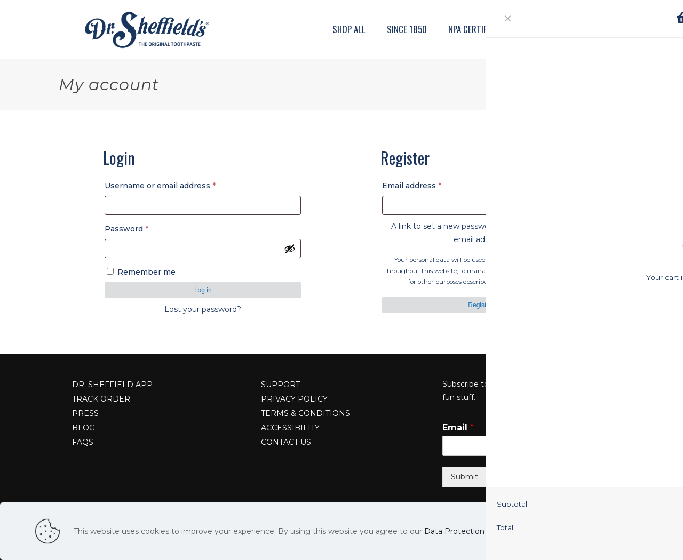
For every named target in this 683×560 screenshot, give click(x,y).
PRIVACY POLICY (294, 399)
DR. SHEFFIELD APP (112, 384)
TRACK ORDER (101, 399)
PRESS (85, 413)
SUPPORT (280, 384)
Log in (203, 290)
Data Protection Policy (466, 531)
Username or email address (177, 184)
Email (458, 427)
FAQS (82, 442)
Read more (580, 531)
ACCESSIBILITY (290, 428)
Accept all (628, 531)
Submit (464, 477)
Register (480, 305)
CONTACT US (286, 442)
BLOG (83, 428)
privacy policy (531, 281)
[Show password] (290, 248)
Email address (429, 184)
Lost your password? (202, 309)
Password (144, 227)
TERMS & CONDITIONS (305, 413)
